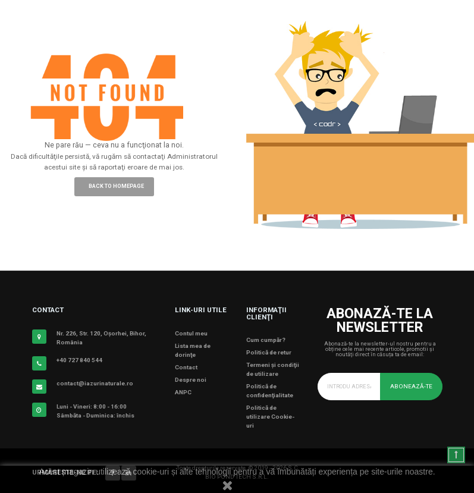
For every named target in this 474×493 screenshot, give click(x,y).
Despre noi (190, 379)
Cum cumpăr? (265, 340)
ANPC (183, 392)
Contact (186, 367)
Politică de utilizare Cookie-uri (270, 416)
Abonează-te (411, 386)
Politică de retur (268, 352)
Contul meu (191, 333)
